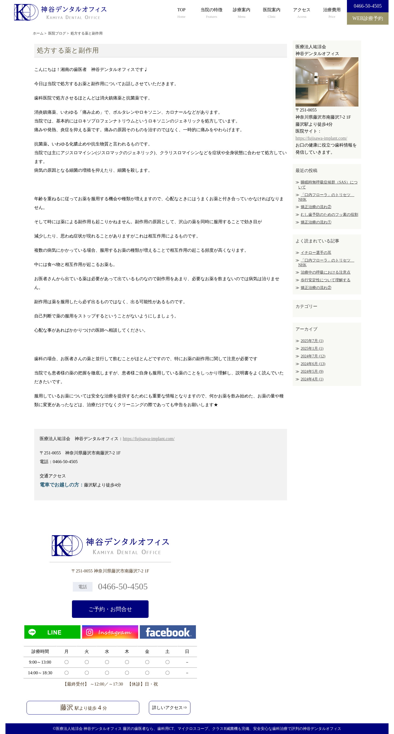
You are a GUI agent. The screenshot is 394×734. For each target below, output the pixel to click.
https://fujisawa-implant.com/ (149, 438)
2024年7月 (313, 356)
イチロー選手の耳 (316, 253)
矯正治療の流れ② (316, 207)
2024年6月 (313, 364)
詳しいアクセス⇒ (169, 707)
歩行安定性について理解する (325, 280)
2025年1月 (312, 348)
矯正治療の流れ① (316, 222)
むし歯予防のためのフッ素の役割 (329, 215)
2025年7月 (312, 341)
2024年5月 (312, 371)
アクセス (302, 13)
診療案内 (242, 13)
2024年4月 (312, 379)
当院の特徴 (211, 13)
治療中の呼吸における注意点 (325, 272)
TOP (181, 13)
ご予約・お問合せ (110, 609)
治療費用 (332, 13)
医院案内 (272, 13)
